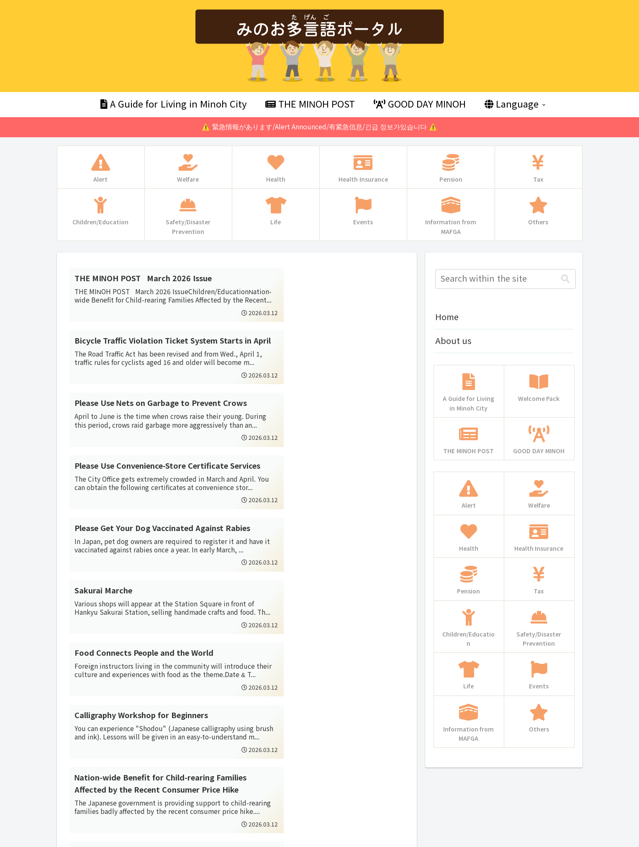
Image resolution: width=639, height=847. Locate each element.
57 (259, 751)
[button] (565, 279)
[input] (505, 279)
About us (453, 341)
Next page (236, 718)
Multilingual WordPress (47, 839)
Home (447, 317)
